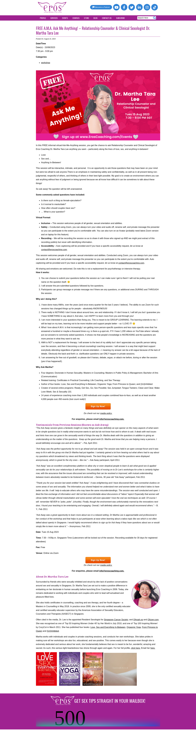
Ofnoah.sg (138, 620)
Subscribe (120, 18)
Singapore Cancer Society (116, 620)
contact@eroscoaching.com (54, 249)
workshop (45, 63)
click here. (135, 648)
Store (86, 18)
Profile (43, 18)
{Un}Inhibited (53, 631)
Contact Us (107, 18)
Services (54, 18)
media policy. (106, 413)
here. (152, 648)
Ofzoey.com (153, 620)
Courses (75, 18)
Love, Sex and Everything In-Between (108, 627)
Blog (95, 18)
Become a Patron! (101, 7)
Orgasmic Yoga (134, 627)
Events (65, 18)
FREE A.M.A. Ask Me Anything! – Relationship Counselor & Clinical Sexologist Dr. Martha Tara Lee (93, 30)
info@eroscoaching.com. (111, 419)
